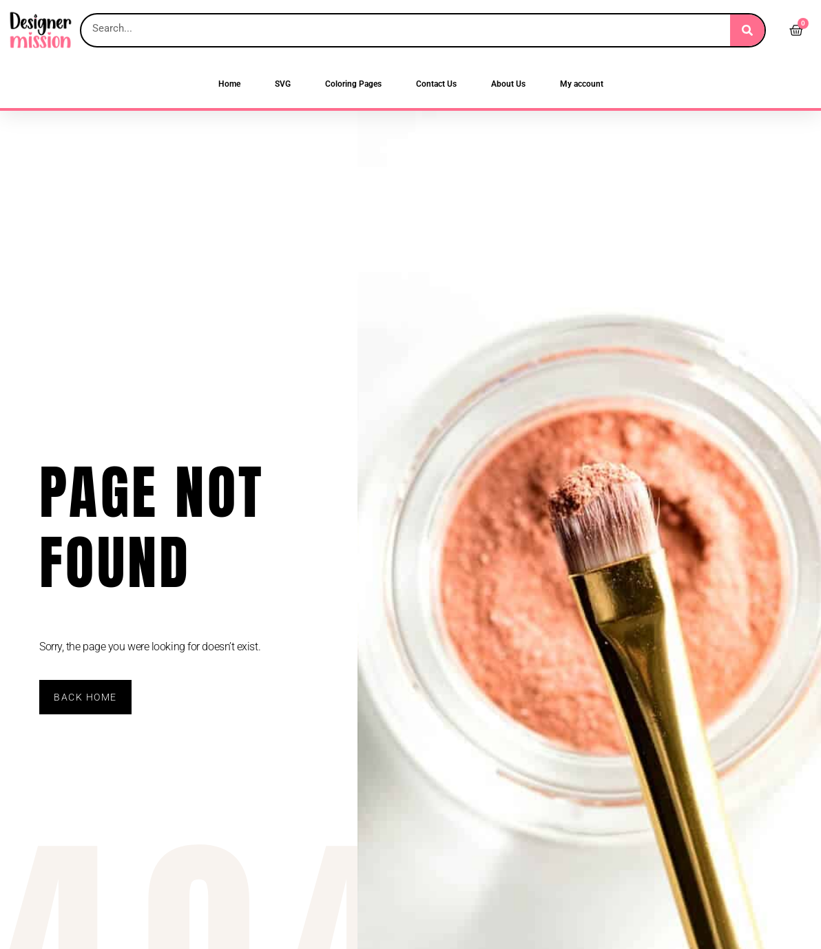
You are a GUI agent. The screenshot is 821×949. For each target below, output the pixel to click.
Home (229, 84)
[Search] (747, 30)
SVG (283, 84)
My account (581, 84)
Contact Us (436, 84)
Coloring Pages (353, 84)
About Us (508, 84)
